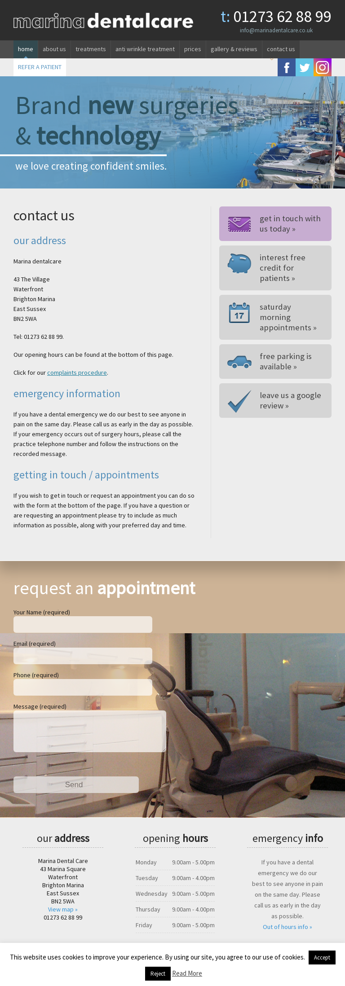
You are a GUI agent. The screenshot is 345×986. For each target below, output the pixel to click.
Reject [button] (157, 973)
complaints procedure (77, 372)
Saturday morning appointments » (289, 312)
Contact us (281, 49)
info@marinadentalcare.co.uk (276, 30)
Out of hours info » (287, 934)
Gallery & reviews (234, 49)
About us (54, 49)
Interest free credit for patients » (290, 267)
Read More (187, 973)
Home (25, 49)
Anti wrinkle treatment (145, 49)
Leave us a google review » (289, 390)
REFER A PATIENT (40, 67)
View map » (63, 916)
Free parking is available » (284, 351)
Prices (192, 49)
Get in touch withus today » (288, 223)
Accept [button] (322, 957)
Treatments (90, 49)
